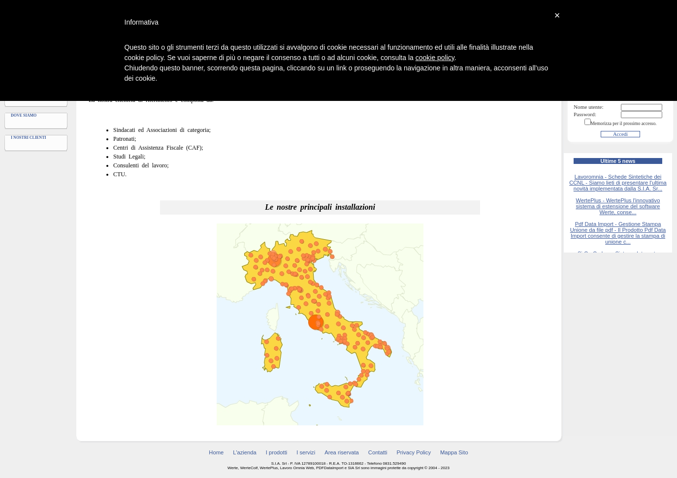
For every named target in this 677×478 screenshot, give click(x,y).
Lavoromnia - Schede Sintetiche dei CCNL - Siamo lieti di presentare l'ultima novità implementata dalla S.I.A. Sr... (618, 182)
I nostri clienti (28, 137)
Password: (585, 114)
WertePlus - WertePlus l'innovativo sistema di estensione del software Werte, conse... (618, 206)
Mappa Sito (454, 452)
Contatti (377, 452)
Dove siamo (23, 115)
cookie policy (435, 58)
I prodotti (277, 452)
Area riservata (341, 452)
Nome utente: (589, 107)
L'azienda (245, 452)
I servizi (305, 452)
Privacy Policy (413, 452)
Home (216, 452)
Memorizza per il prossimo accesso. (624, 123)
